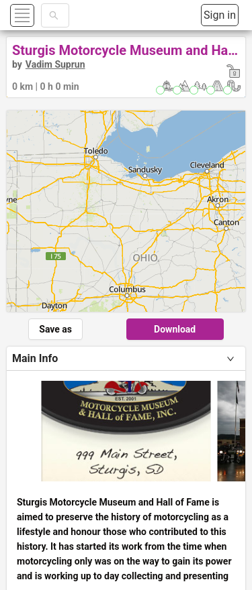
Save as (55, 329)
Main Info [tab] (35, 358)
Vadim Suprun (55, 64)
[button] (38, 15)
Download (175, 329)
